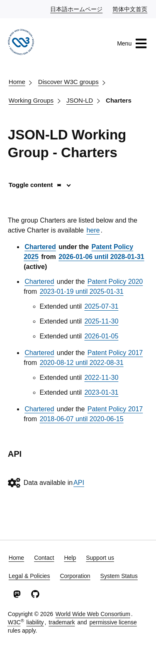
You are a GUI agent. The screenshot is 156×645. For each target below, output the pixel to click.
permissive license (113, 622)
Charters (119, 100)
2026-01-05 (101, 336)
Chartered (40, 246)
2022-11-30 (101, 377)
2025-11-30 (101, 321)
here (93, 230)
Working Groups (31, 100)
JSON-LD (79, 100)
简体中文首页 (130, 8)
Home (17, 81)
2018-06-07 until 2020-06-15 (82, 418)
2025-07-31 (101, 306)
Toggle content (35, 184)
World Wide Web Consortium (93, 614)
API (78, 482)
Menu (132, 43)
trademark (62, 622)
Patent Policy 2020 (115, 281)
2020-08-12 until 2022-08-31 (82, 362)
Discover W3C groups (68, 81)
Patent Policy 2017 (115, 352)
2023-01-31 (101, 392)
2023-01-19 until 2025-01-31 (82, 291)
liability (35, 622)
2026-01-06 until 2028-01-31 (101, 256)
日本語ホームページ (76, 8)
